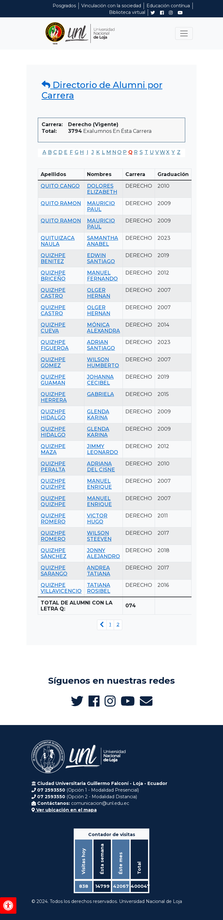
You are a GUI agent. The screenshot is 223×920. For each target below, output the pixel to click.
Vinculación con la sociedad (111, 6)
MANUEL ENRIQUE (99, 484)
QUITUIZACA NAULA (58, 241)
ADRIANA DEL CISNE (101, 467)
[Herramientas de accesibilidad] (8, 905)
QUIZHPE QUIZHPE (53, 484)
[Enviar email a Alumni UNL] (146, 701)
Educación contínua (168, 6)
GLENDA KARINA (98, 415)
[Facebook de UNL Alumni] (161, 12)
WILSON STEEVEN (99, 536)
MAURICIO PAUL (101, 206)
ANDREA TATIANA (98, 571)
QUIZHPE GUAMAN (53, 380)
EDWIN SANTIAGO (101, 258)
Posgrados (64, 6)
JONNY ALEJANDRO (103, 553)
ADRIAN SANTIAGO (101, 345)
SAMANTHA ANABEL (102, 241)
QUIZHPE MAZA (53, 449)
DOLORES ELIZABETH (102, 189)
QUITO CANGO (60, 186)
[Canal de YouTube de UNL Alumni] (180, 12)
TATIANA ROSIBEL (98, 588)
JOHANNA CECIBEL (100, 380)
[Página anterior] (102, 625)
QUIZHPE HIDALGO (53, 415)
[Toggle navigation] (184, 33)
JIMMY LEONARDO (102, 449)
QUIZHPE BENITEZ (53, 258)
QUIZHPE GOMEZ (53, 363)
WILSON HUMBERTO (103, 363)
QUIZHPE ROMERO (53, 519)
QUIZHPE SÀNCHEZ (53, 553)
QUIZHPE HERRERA (54, 397)
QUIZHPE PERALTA (53, 467)
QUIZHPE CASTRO (53, 293)
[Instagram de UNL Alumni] (170, 12)
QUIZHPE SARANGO (54, 571)
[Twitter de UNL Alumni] (152, 13)
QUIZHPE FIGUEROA (55, 345)
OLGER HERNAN (98, 293)
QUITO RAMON (61, 203)
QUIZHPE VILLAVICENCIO (61, 588)
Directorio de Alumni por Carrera (102, 90)
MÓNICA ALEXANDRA (103, 328)
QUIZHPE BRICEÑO (53, 276)
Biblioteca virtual (127, 12)
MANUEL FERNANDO (102, 276)
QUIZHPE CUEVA (53, 328)
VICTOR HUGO (97, 519)
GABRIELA (100, 394)
